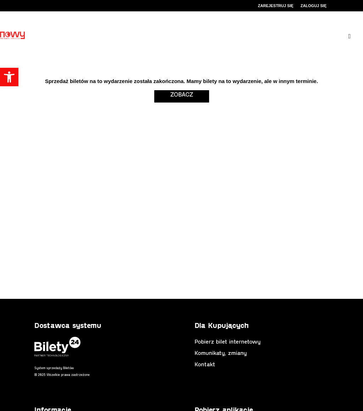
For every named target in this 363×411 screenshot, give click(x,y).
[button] (9, 77)
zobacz (181, 94)
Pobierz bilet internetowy (228, 341)
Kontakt (205, 364)
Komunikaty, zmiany (221, 352)
